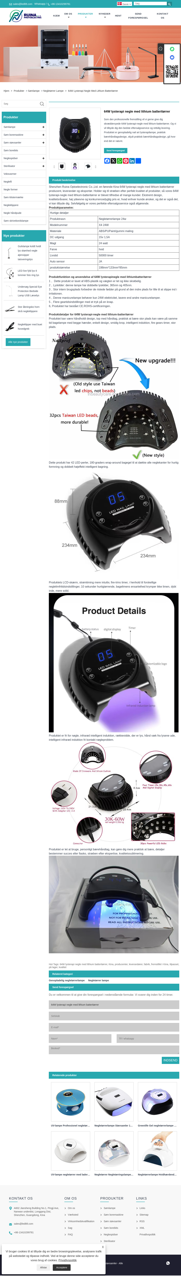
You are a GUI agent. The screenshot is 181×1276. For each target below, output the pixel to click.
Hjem (56, 16)
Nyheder (104, 16)
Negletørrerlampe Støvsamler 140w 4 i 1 (115, 1126)
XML (142, 1228)
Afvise (43, 1267)
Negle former (11, 190)
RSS (142, 1221)
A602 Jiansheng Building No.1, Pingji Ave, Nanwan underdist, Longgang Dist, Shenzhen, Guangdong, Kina (36, 1212)
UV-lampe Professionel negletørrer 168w (71, 1126)
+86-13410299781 (60, 4)
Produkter (85, 16)
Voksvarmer (10, 174)
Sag (70, 1228)
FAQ (70, 1235)
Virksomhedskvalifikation (81, 1221)
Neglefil (8, 182)
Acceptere (61, 1267)
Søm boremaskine (13, 135)
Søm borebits (11, 151)
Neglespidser (11, 159)
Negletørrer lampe (53, 91)
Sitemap (144, 1215)
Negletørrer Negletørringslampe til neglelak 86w (115, 1175)
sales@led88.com (22, 4)
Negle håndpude (12, 213)
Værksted (73, 1215)
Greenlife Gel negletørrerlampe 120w (158, 1126)
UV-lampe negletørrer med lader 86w (71, 1175)
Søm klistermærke (13, 198)
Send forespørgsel (138, 16)
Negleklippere (11, 205)
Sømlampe (34, 91)
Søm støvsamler (12, 143)
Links (142, 1208)
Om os (68, 16)
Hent (118, 16)
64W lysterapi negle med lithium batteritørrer (93, 91)
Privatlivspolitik (67, 1260)
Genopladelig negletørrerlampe (67, 981)
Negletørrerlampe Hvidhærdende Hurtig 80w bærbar (158, 1175)
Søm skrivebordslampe (16, 221)
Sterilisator (9, 166)
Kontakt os (162, 16)
